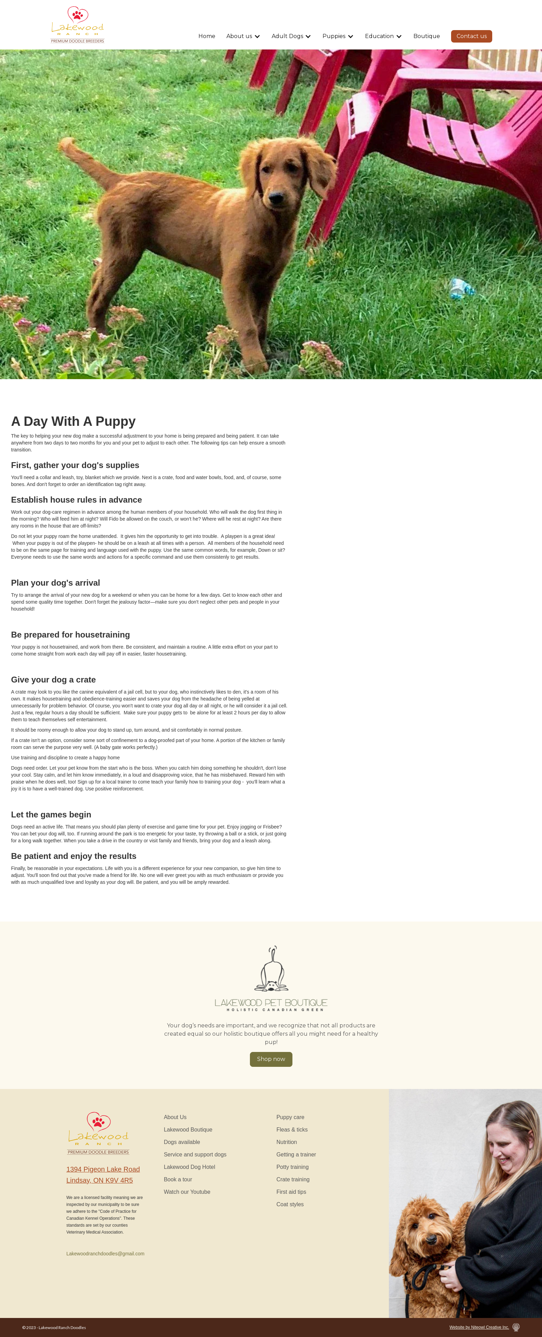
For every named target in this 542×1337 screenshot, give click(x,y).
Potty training (293, 1167)
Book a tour (178, 1179)
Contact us (472, 36)
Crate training (293, 1179)
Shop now (271, 1059)
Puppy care (291, 1117)
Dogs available (182, 1142)
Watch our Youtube (187, 1192)
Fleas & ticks (292, 1130)
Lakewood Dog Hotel (189, 1167)
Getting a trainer (296, 1154)
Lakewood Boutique (188, 1130)
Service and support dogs (195, 1154)
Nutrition (287, 1142)
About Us (175, 1117)
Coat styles (290, 1204)
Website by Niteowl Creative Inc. (479, 1327)
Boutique (426, 36)
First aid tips (291, 1192)
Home (206, 36)
